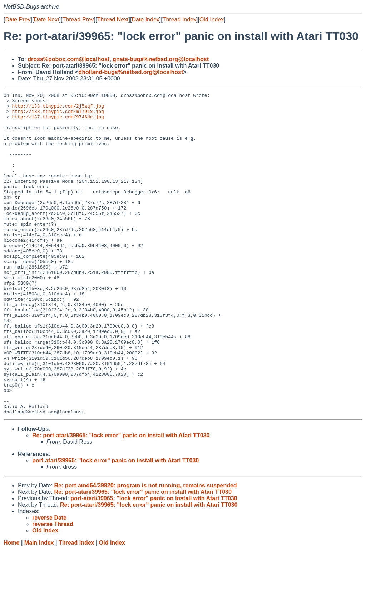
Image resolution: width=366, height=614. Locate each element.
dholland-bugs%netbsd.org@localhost (130, 72)
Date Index (145, 19)
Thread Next (112, 19)
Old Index (211, 19)
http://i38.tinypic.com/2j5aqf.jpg (58, 109)
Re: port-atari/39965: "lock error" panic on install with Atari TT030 (120, 500)
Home (11, 607)
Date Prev (17, 19)
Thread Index (179, 19)
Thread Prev (78, 19)
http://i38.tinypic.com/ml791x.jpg (58, 115)
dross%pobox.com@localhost (68, 59)
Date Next (46, 19)
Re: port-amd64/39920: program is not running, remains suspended (145, 550)
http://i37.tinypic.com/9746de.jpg (58, 122)
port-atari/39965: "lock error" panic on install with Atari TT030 (115, 525)
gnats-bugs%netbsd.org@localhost (161, 59)
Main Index (39, 607)
